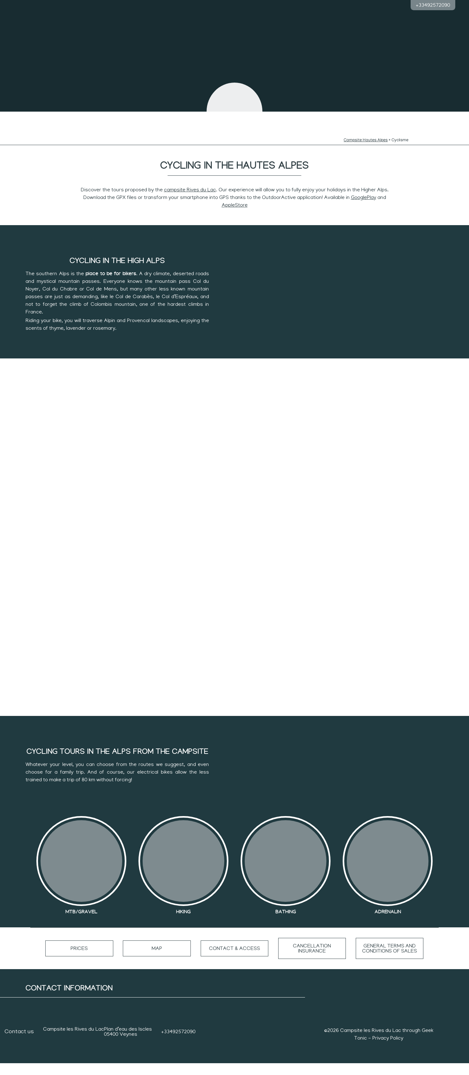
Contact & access (234, 960)
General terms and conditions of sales (389, 960)
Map (157, 960)
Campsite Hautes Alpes (366, 131)
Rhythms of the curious (186, 121)
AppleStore (235, 195)
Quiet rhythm (283, 119)
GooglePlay (363, 188)
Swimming (94, 119)
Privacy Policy (387, 1049)
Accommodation (374, 119)
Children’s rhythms (140, 119)
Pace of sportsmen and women (328, 121)
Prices (79, 960)
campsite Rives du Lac (190, 180)
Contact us (19, 1043)
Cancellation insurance (312, 960)
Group (420, 119)
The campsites (48, 119)
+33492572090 (433, 5)
